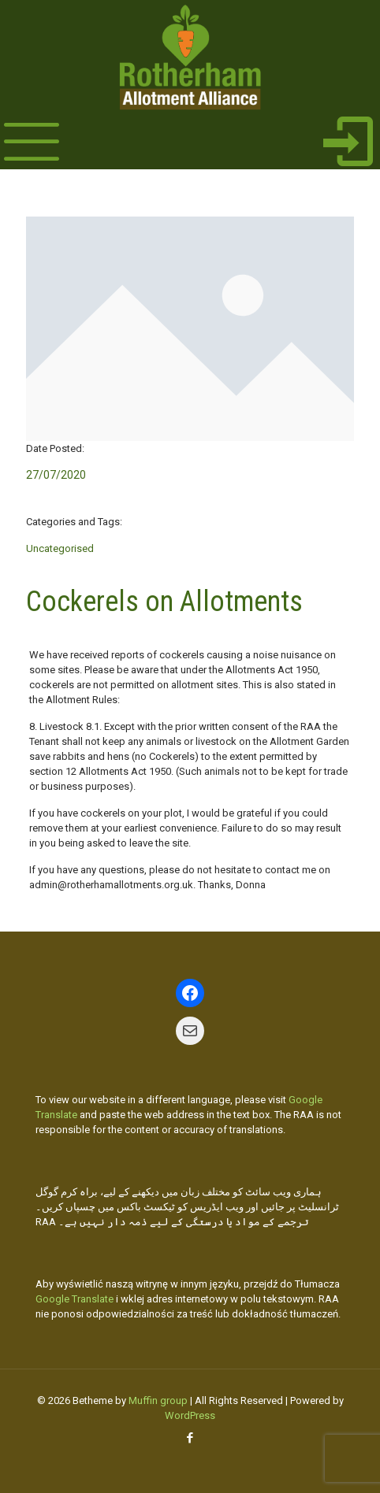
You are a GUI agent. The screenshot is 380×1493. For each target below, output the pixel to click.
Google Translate (74, 1299)
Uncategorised (60, 548)
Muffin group (158, 1400)
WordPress (190, 1415)
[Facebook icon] (190, 1438)
